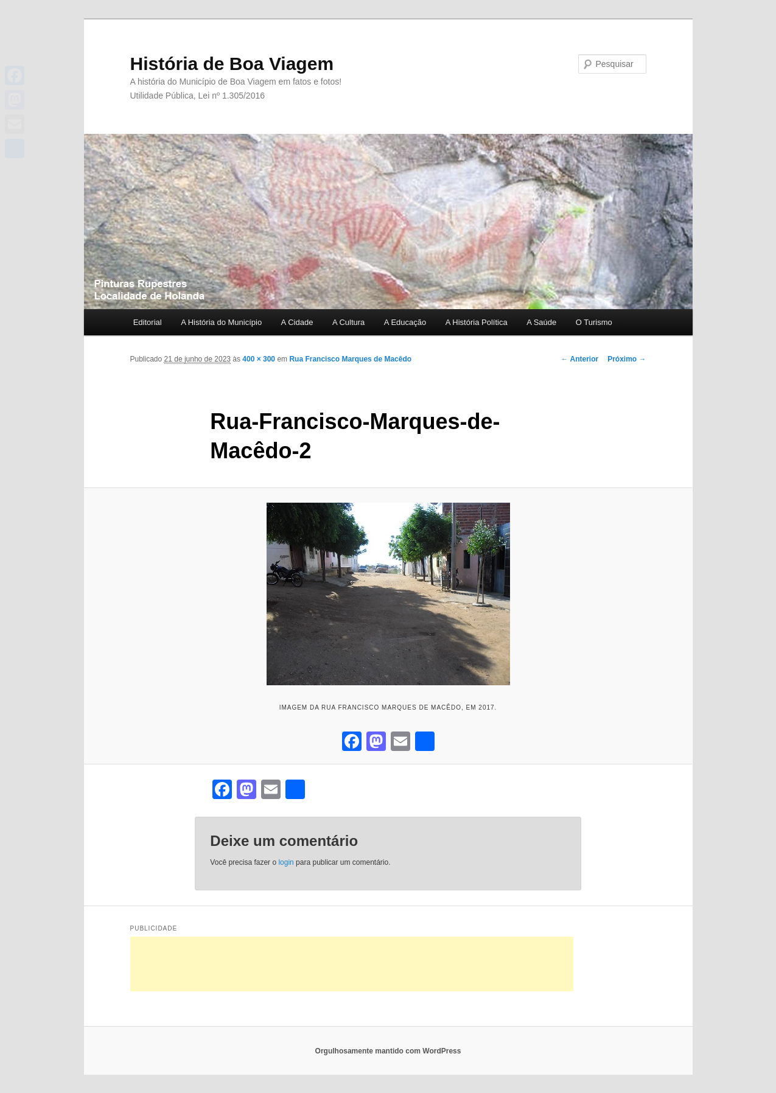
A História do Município (221, 322)
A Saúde (541, 322)
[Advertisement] (351, 964)
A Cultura (348, 322)
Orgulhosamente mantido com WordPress (388, 1051)
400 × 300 (258, 359)
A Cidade (297, 322)
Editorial (147, 322)
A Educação (405, 322)
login (285, 862)
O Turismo (594, 322)
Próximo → (626, 359)
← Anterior (580, 359)
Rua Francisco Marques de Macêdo (350, 359)
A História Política (477, 322)
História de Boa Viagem (232, 64)
